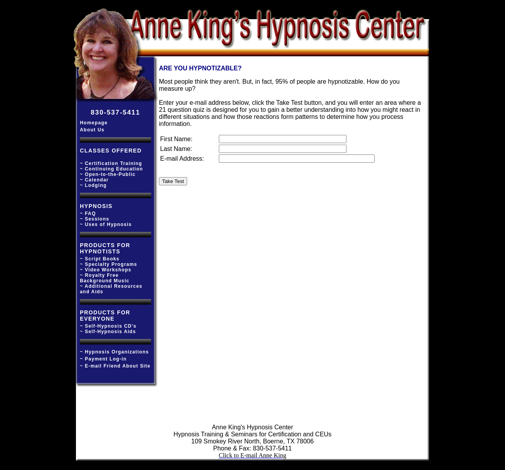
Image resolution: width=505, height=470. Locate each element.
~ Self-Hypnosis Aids (108, 331)
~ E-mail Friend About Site (115, 366)
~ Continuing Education (111, 169)
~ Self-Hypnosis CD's (108, 326)
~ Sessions (94, 219)
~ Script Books (99, 259)
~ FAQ (88, 213)
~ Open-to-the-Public (107, 174)
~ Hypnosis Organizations (114, 352)
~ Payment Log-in (103, 359)
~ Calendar (94, 180)
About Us (92, 130)
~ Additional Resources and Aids (111, 288)
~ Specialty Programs (108, 264)
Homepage (94, 123)
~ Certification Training (111, 163)
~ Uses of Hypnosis (106, 224)
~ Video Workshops (106, 270)
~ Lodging (93, 185)
